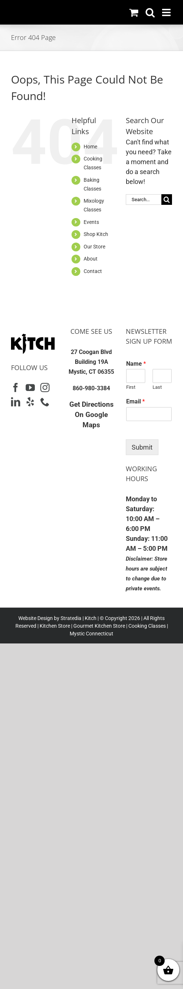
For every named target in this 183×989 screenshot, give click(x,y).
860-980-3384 (91, 388)
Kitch (91, 618)
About (91, 259)
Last (157, 387)
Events (91, 222)
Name (136, 363)
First (130, 387)
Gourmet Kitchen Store (99, 626)
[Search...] (143, 199)
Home (90, 147)
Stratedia (71, 618)
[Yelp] (30, 401)
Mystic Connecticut (91, 633)
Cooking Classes (146, 626)
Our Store (94, 247)
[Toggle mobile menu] (167, 12)
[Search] (166, 199)
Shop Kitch (96, 234)
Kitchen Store (54, 626)
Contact (93, 271)
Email (135, 401)
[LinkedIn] (15, 401)
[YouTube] (30, 387)
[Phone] (45, 401)
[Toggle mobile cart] (133, 12)
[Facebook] (15, 387)
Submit (142, 447)
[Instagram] (45, 387)
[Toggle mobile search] (150, 12)
